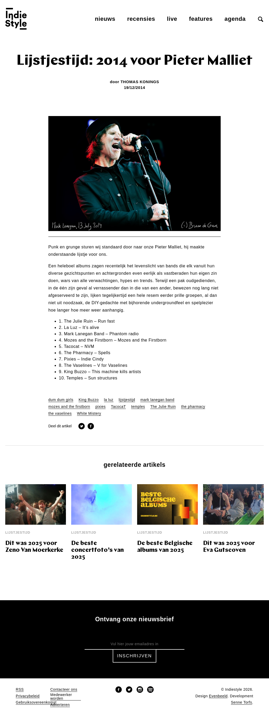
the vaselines (60, 413)
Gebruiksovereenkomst (36, 702)
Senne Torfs (241, 702)
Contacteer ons (63, 690)
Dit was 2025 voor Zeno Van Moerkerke (34, 546)
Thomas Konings (140, 81)
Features (201, 19)
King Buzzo (89, 400)
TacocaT (118, 407)
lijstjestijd (127, 400)
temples (138, 407)
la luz (108, 400)
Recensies (141, 19)
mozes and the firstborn (69, 407)
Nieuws (105, 19)
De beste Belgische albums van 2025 (165, 546)
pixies (100, 407)
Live (172, 19)
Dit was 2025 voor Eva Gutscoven (229, 546)
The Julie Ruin (163, 407)
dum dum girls (60, 400)
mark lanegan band (157, 400)
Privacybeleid (28, 696)
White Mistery (89, 413)
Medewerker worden (61, 696)
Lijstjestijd (17, 532)
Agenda (235, 19)
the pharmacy (193, 407)
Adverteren (60, 705)
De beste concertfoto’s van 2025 (97, 550)
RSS (20, 690)
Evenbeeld (218, 696)
